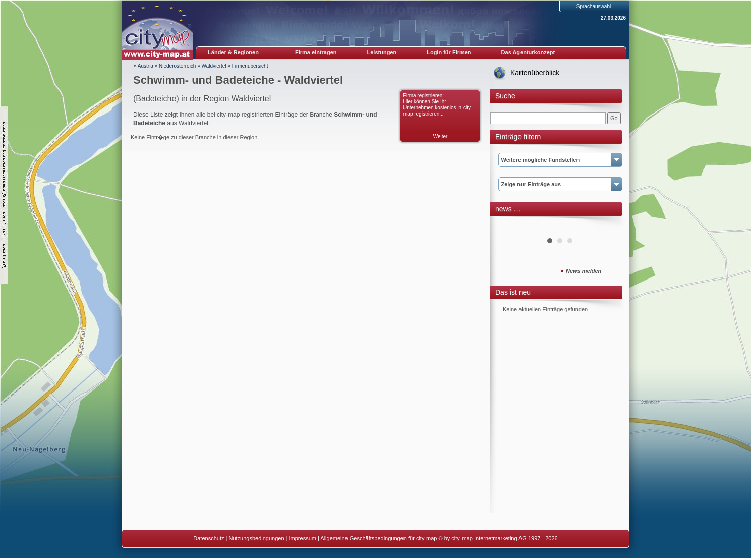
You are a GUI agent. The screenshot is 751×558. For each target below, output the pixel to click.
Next (608, 224)
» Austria (143, 66)
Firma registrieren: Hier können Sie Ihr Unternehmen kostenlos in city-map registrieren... (437, 105)
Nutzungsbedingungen (256, 538)
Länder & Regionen (233, 52)
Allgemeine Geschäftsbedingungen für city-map (378, 538)
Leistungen (382, 52)
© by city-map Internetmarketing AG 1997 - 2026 (498, 538)
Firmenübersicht (250, 66)
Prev (511, 224)
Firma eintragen (316, 52)
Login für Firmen (449, 52)
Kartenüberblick (534, 73)
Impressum (302, 538)
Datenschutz (208, 538)
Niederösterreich (177, 66)
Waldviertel (214, 66)
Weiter (440, 136)
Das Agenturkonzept (528, 52)
